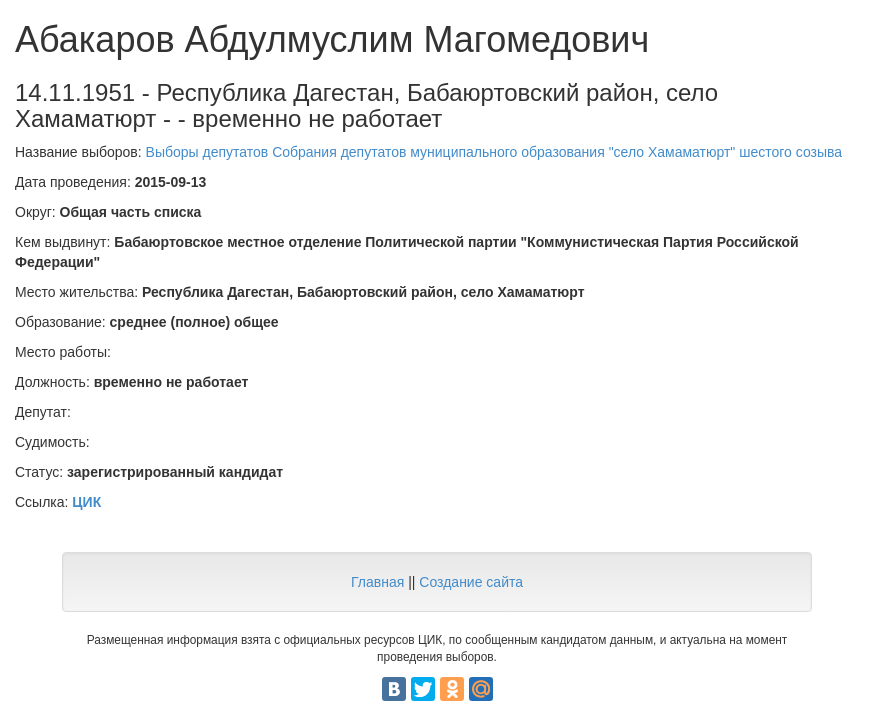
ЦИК (86, 502)
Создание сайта (471, 582)
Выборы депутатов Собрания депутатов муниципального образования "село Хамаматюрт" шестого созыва (494, 152)
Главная (377, 582)
